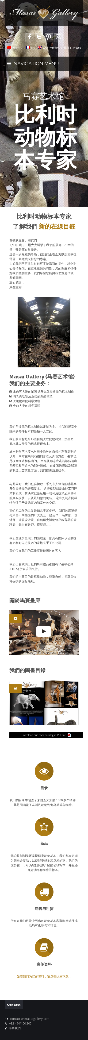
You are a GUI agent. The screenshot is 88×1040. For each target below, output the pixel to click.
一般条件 (55, 47)
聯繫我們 (14, 1028)
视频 (66, 47)
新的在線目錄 (57, 226)
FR (33, 47)
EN (44, 47)
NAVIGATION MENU (33, 63)
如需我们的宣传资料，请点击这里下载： (44, 976)
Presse (77, 47)
